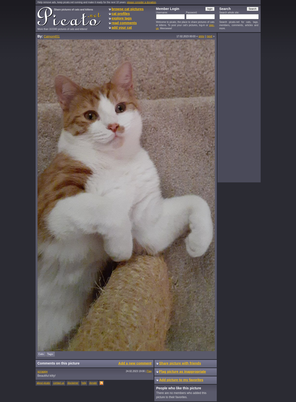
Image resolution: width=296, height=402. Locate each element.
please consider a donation (141, 2)
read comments (124, 23)
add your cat (122, 27)
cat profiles (121, 14)
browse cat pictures (128, 9)
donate (93, 383)
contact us (58, 383)
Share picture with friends (180, 363)
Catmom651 (51, 36)
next (209, 36)
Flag (149, 371)
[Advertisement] (238, 107)
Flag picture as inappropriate (182, 372)
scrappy (43, 371)
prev (201, 36)
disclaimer (73, 383)
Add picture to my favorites (181, 380)
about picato (43, 383)
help (84, 383)
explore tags (122, 18)
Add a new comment (134, 363)
